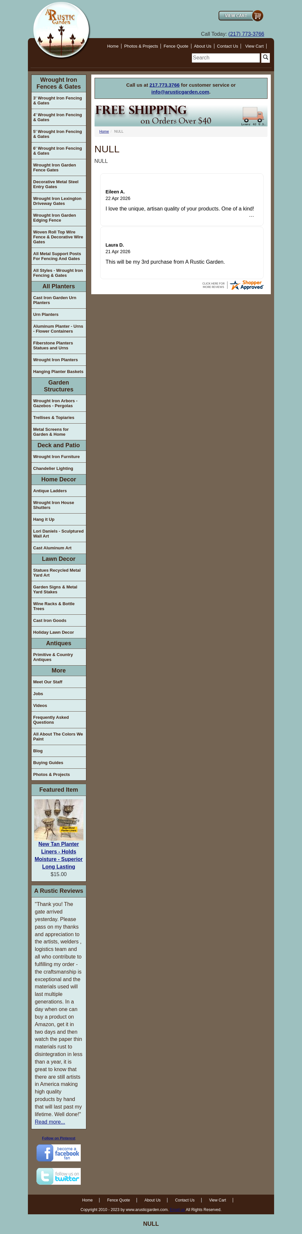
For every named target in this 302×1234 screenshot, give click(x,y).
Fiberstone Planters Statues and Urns (53, 345)
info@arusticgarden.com (180, 92)
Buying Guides (48, 762)
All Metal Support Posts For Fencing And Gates (57, 256)
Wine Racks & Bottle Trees (54, 606)
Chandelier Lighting (53, 468)
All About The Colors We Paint (58, 736)
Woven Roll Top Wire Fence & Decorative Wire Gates (58, 237)
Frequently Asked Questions (51, 720)
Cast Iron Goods (49, 620)
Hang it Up (43, 519)
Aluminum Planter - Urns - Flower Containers (58, 329)
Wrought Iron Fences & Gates (58, 83)
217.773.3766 (164, 85)
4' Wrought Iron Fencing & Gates (57, 117)
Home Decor (58, 479)
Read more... (50, 1122)
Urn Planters (45, 314)
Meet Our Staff (47, 681)
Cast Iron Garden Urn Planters (54, 300)
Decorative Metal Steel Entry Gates (55, 184)
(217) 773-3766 (246, 34)
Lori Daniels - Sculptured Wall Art (58, 534)
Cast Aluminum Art (52, 547)
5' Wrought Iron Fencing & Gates (57, 134)
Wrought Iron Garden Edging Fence (54, 218)
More (59, 670)
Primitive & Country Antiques (53, 657)
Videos (40, 705)
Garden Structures (59, 386)
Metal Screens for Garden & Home (51, 432)
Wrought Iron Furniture (56, 456)
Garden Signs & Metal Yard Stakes (55, 589)
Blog (38, 750)
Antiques (58, 643)
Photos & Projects (141, 46)
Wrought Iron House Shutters (53, 505)
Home (113, 46)
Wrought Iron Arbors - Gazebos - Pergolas (55, 403)
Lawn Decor (59, 559)
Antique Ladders (50, 490)
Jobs (38, 693)
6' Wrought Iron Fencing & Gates (57, 151)
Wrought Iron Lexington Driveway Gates (57, 201)
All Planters (58, 286)
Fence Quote (175, 46)
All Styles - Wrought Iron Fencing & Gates (58, 273)
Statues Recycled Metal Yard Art (57, 573)
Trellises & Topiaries (53, 417)
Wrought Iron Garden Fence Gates (54, 167)
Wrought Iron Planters (55, 359)
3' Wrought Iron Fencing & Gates (57, 100)
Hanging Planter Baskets (58, 371)
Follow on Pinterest (58, 1138)
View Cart (254, 46)
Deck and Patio (58, 445)
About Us (202, 46)
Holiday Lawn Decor (53, 632)
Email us (177, 1209)
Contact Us (227, 46)
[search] (226, 58)
